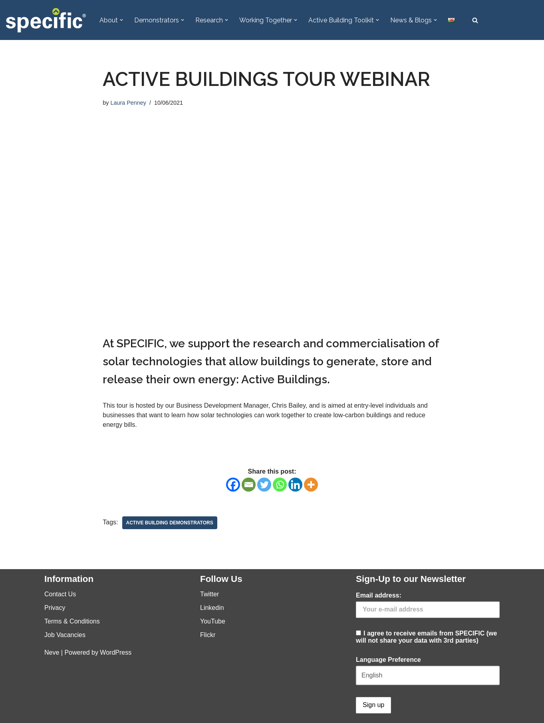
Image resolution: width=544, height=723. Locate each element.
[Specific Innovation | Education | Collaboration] (46, 20)
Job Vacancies (64, 634)
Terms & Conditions (72, 621)
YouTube (212, 621)
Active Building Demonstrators (169, 523)
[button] (121, 20)
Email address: (378, 595)
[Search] (475, 20)
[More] (311, 485)
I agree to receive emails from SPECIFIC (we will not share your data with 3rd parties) (428, 618)
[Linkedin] (295, 485)
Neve (51, 652)
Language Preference (388, 659)
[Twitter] (264, 485)
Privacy (54, 607)
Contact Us (60, 594)
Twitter (209, 594)
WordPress (115, 652)
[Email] (249, 485)
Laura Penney (128, 103)
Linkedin (212, 607)
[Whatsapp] (280, 485)
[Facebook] (233, 485)
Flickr (207, 634)
